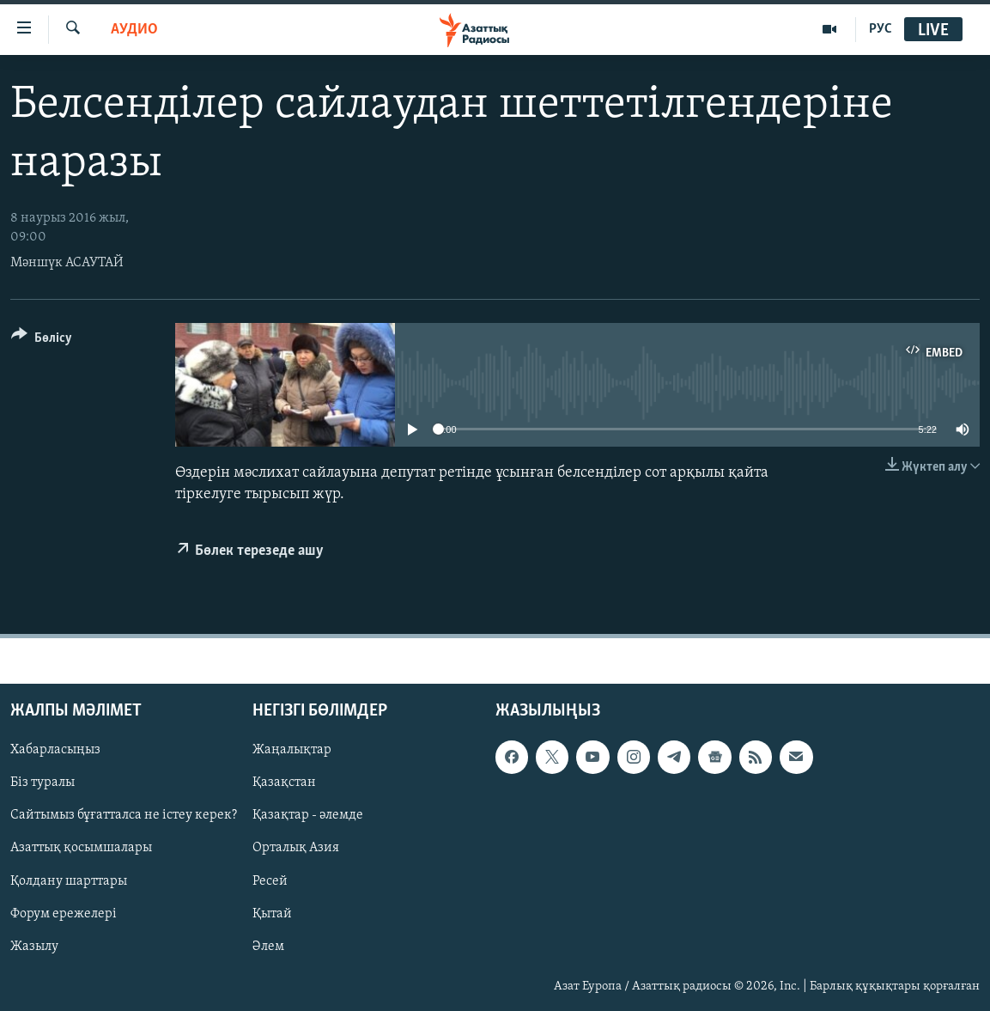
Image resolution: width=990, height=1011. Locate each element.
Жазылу (34, 946)
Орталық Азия (295, 849)
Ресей (270, 881)
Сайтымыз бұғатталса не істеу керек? (123, 816)
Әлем (268, 946)
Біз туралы (42, 783)
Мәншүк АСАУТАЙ (67, 263)
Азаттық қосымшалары (81, 849)
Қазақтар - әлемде (307, 816)
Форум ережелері (63, 914)
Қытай (272, 914)
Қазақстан (284, 783)
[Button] (41, 340)
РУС (880, 29)
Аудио (134, 29)
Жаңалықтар (291, 751)
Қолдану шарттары (68, 881)
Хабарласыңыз (55, 751)
